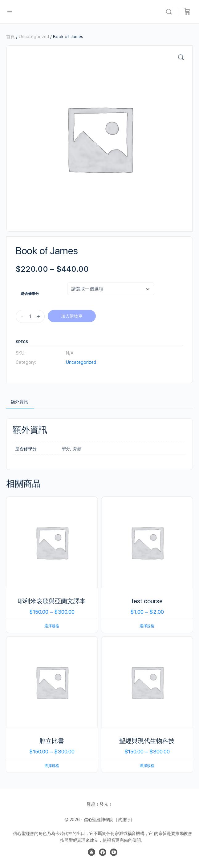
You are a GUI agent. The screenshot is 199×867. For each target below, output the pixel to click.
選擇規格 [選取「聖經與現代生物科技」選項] (147, 766)
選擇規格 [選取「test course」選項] (147, 626)
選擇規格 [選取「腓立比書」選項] (51, 766)
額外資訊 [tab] (19, 401)
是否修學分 (30, 293)
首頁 (10, 36)
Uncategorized (34, 36)
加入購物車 (72, 316)
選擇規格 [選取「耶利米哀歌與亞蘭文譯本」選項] (51, 626)
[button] (180, 57)
